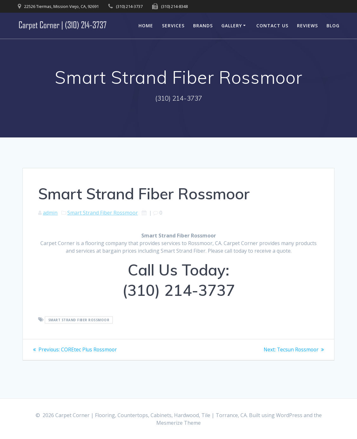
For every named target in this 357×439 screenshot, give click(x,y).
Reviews (307, 26)
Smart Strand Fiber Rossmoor (102, 212)
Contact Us (272, 26)
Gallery (231, 26)
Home (145, 26)
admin (50, 212)
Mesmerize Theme (178, 422)
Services (173, 26)
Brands (203, 26)
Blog (333, 26)
